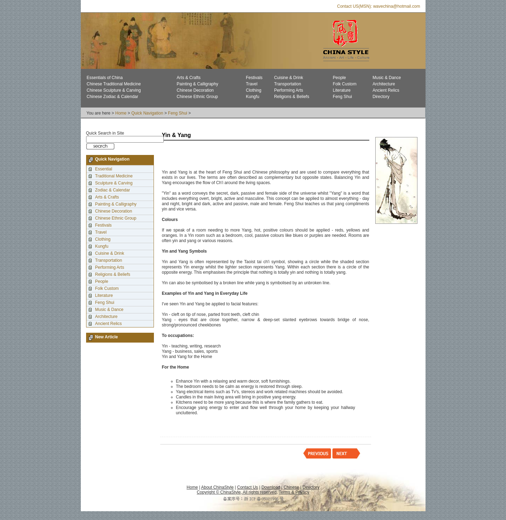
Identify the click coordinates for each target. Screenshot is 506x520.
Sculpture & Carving (114, 183)
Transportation (287, 84)
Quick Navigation (147, 113)
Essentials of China (105, 77)
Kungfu (252, 96)
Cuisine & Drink (288, 77)
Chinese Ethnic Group (197, 96)
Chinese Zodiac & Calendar (112, 96)
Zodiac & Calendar (112, 190)
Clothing (253, 90)
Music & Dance (386, 77)
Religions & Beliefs (291, 96)
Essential (103, 169)
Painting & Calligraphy (197, 84)
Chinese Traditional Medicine (114, 84)
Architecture (383, 84)
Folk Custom (344, 84)
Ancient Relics (385, 90)
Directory (380, 96)
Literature (342, 90)
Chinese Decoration (195, 90)
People (339, 77)
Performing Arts (288, 90)
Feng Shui (342, 96)
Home (120, 113)
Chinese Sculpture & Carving (114, 90)
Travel (252, 84)
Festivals (254, 77)
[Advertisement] (244, 155)
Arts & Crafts (189, 77)
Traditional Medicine (114, 176)
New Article (106, 336)
